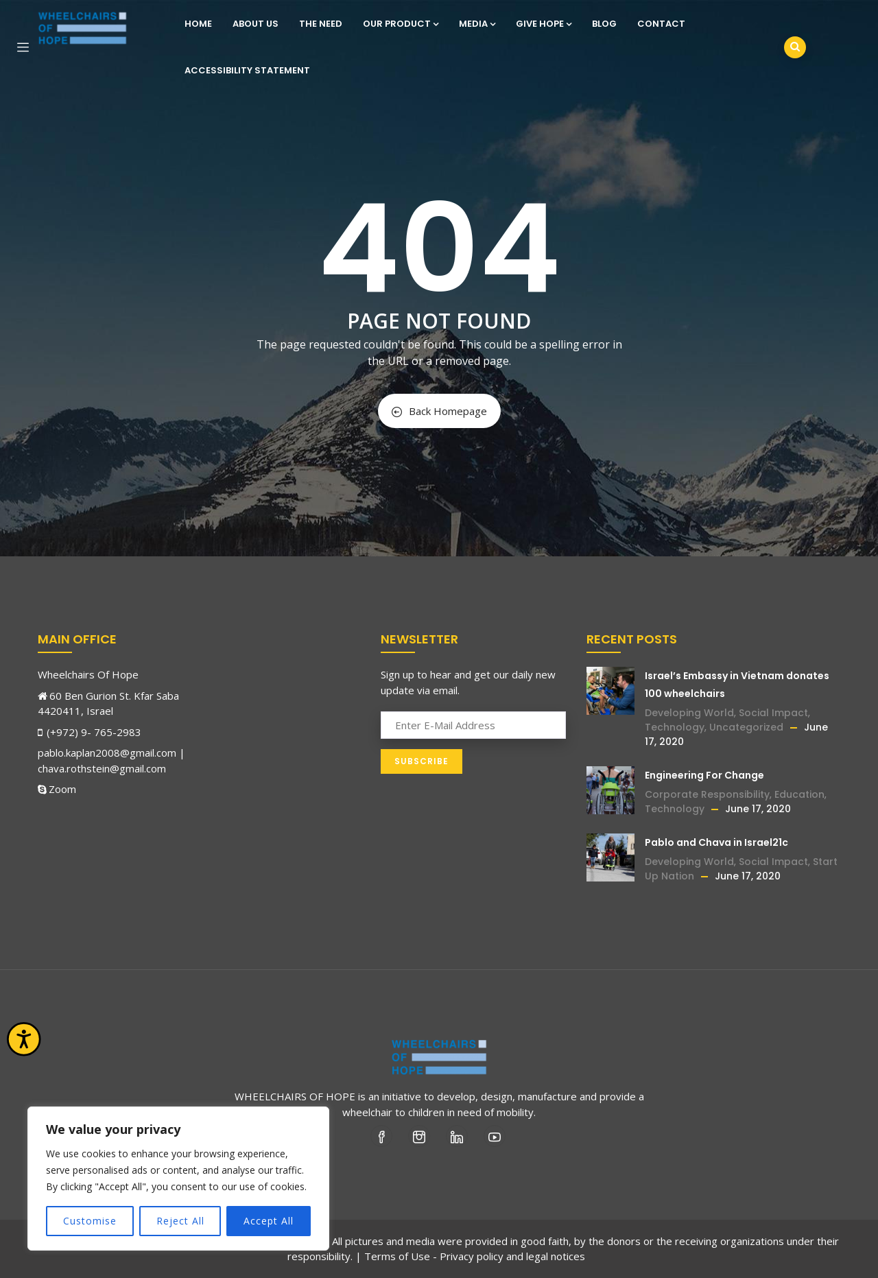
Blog (604, 23)
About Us (255, 23)
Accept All (269, 1220)
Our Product (400, 23)
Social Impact (773, 713)
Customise (90, 1220)
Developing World (689, 713)
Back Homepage (439, 411)
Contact (661, 23)
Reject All (180, 1220)
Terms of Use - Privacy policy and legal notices (474, 1256)
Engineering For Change (704, 775)
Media (477, 23)
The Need (320, 23)
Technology (674, 727)
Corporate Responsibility (707, 794)
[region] (178, 1179)
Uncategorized (746, 727)
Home (198, 23)
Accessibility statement (247, 70)
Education (799, 794)
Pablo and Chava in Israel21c (716, 842)
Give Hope (543, 23)
